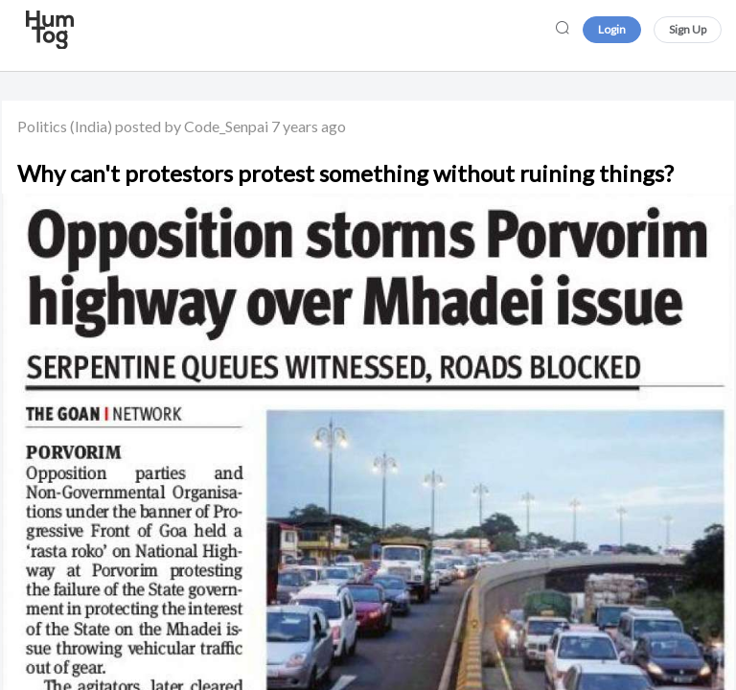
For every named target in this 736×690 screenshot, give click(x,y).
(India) (91, 126)
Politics (42, 126)
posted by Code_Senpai (191, 126)
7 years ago (308, 126)
